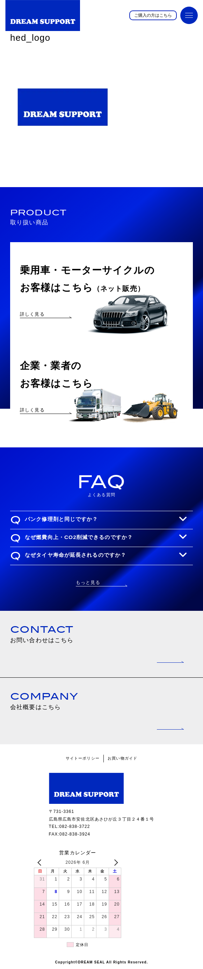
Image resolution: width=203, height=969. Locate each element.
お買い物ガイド (122, 758)
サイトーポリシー (83, 758)
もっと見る (88, 582)
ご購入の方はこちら (153, 15)
